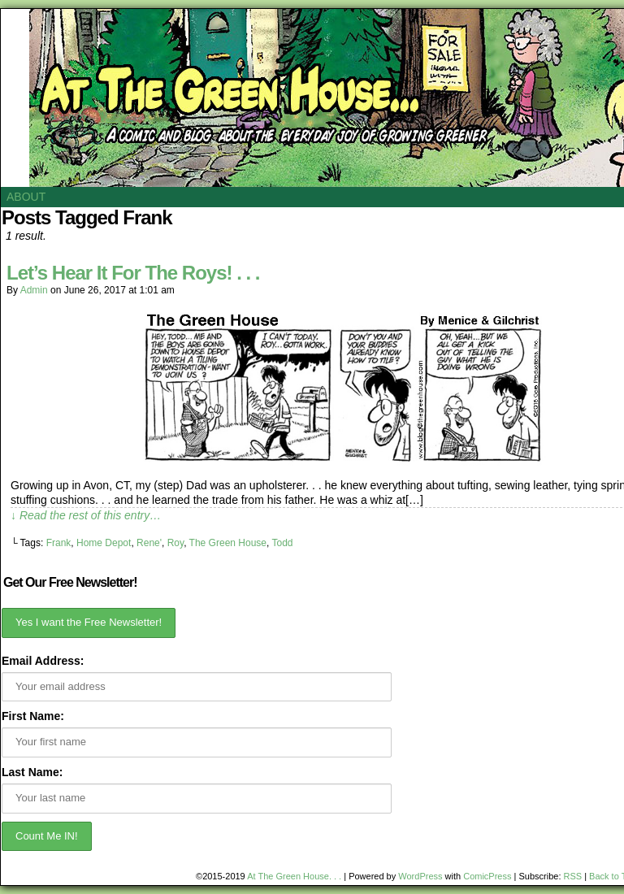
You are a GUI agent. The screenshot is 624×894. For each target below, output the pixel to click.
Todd (281, 543)
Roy (175, 543)
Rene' (149, 543)
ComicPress (487, 876)
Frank (59, 543)
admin (34, 290)
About (26, 196)
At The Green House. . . (294, 876)
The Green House (227, 543)
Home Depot (103, 543)
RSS (573, 876)
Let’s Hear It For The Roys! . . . (133, 273)
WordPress (420, 876)
